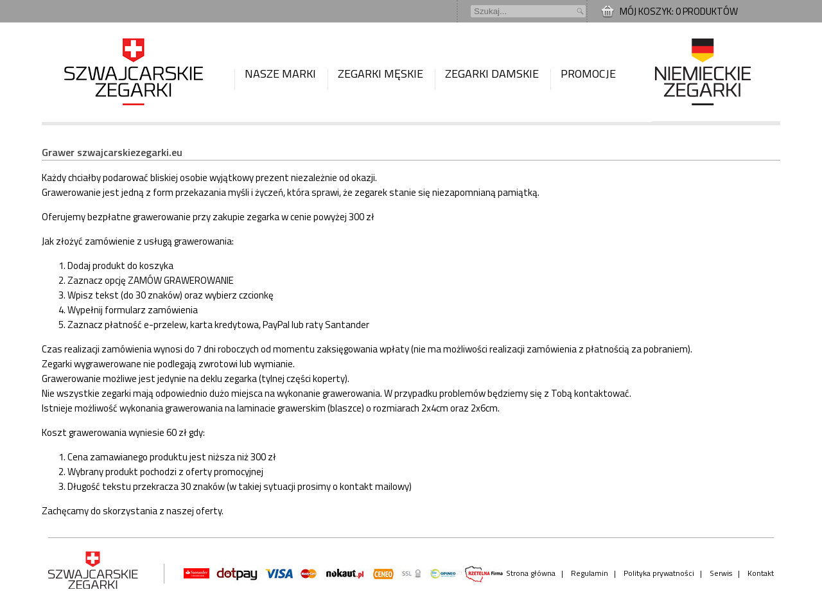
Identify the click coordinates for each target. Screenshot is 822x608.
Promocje (588, 73)
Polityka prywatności (659, 573)
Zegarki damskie (492, 73)
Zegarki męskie (380, 73)
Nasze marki (280, 73)
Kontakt (761, 573)
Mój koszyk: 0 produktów (679, 11)
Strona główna (530, 573)
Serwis (721, 573)
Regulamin (589, 573)
